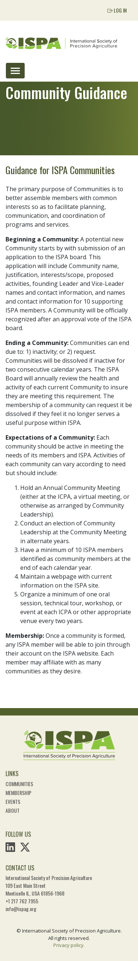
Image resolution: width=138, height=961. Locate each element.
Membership (18, 792)
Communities (19, 784)
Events (13, 801)
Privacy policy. (69, 945)
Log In (117, 10)
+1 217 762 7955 (22, 901)
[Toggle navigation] (15, 70)
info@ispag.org (21, 909)
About (13, 810)
